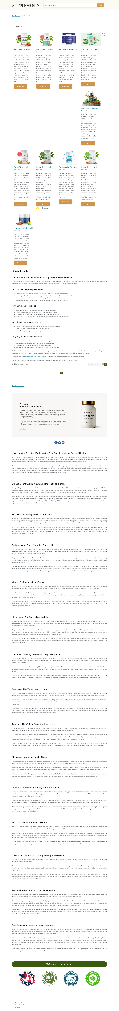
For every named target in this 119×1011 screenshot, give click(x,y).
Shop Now (20, 86)
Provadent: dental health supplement (69, 49)
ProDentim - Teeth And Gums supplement (24, 49)
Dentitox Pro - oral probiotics (91, 108)
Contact (17, 1007)
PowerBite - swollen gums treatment (91, 167)
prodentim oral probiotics (32, 356)
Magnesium (17, 617)
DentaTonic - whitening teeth (24, 167)
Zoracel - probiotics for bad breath (91, 49)
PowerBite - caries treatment (46, 167)
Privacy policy (19, 1003)
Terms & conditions (21, 1005)
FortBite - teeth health (24, 228)
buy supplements (50, 5)
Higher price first (94, 364)
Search (100, 5)
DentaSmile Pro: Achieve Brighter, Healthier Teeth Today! (69, 167)
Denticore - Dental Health (46, 49)
